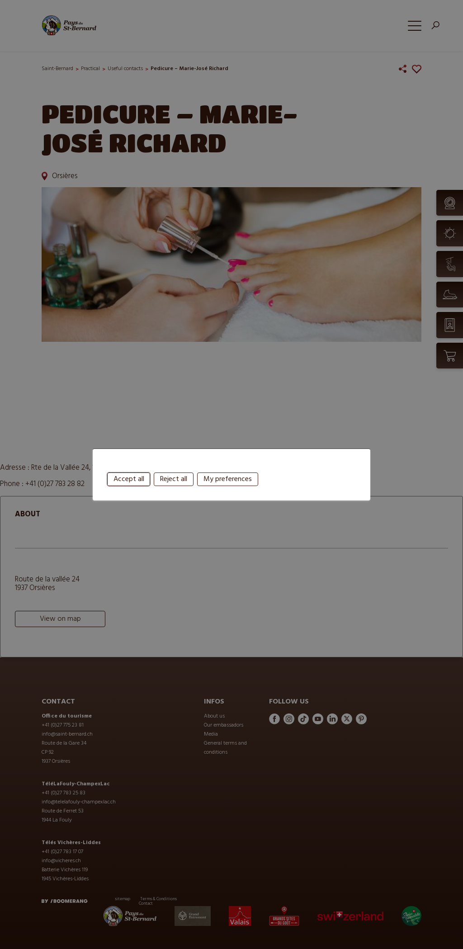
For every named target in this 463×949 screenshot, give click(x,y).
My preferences (227, 499)
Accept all (128, 499)
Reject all (173, 499)
